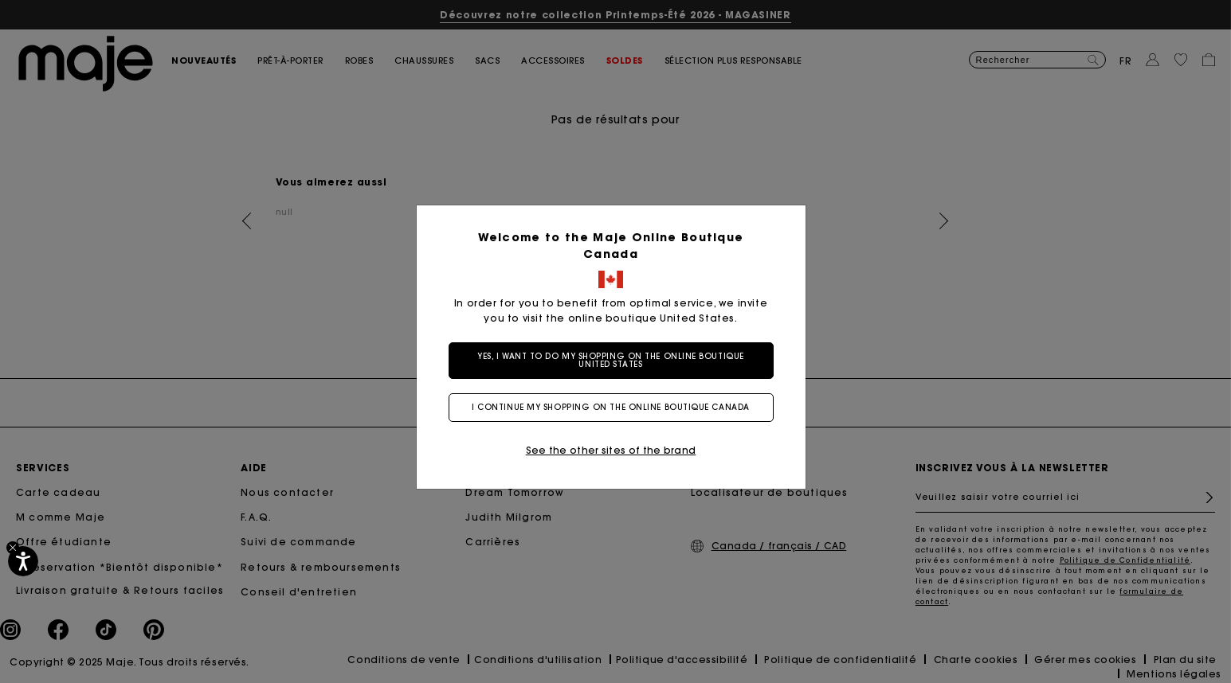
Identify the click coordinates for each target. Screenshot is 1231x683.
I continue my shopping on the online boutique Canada (611, 407)
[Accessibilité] (23, 561)
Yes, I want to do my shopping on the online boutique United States (610, 360)
